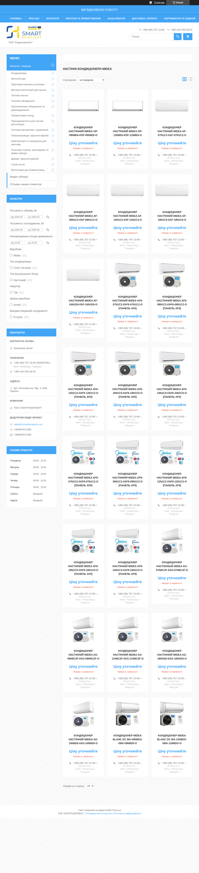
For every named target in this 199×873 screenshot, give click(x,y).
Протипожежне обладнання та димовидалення (28, 108)
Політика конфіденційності (127, 813)
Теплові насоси (19, 95)
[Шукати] (178, 36)
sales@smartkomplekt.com (28, 424)
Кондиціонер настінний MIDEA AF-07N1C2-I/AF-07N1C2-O (171, 131)
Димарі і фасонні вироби (24, 158)
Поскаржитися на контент (99, 813)
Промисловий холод (22, 115)
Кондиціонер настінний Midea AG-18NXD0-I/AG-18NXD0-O (172, 654)
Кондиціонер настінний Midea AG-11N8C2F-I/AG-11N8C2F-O (128, 654)
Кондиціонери (18, 73)
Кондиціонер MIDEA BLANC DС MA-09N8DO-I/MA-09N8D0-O (128, 739)
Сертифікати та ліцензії (180, 18)
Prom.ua (117, 810)
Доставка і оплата (144, 18)
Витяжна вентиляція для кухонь (28, 90)
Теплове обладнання (22, 101)
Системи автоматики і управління (29, 129)
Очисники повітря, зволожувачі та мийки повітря (30, 152)
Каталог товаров (20, 66)
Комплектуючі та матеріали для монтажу (28, 143)
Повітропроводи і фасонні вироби (30, 135)
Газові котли (18, 164)
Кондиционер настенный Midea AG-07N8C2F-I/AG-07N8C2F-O (172, 566)
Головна (16, 18)
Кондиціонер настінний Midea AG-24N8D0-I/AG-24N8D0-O (83, 739)
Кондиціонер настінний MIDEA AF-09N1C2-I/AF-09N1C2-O (83, 216)
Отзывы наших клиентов (25, 184)
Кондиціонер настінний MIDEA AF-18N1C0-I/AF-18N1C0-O (171, 216)
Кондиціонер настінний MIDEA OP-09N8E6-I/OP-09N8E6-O (83, 131)
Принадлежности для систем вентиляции (27, 123)
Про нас (34, 18)
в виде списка (190, 80)
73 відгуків (159, 2)
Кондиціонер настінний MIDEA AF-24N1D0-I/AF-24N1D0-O (83, 300)
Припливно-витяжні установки (28, 84)
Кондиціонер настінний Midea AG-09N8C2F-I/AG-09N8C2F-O (83, 654)
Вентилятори (18, 78)
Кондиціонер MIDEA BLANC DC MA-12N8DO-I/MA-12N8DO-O (172, 739)
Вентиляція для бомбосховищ (28, 170)
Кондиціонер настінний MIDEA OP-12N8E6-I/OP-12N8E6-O (127, 131)
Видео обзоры (19, 176)
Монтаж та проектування (83, 18)
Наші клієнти (116, 18)
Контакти (52, 18)
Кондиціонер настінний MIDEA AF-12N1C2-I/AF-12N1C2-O (127, 216)
